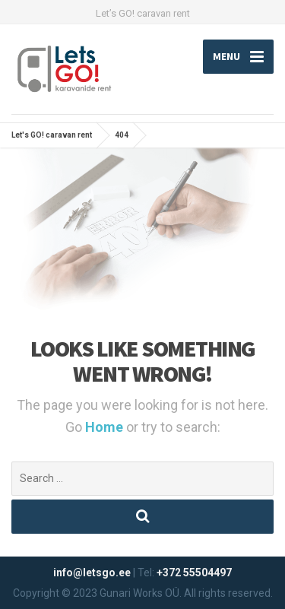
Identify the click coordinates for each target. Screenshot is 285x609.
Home (105, 427)
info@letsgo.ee (92, 572)
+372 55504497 (194, 572)
